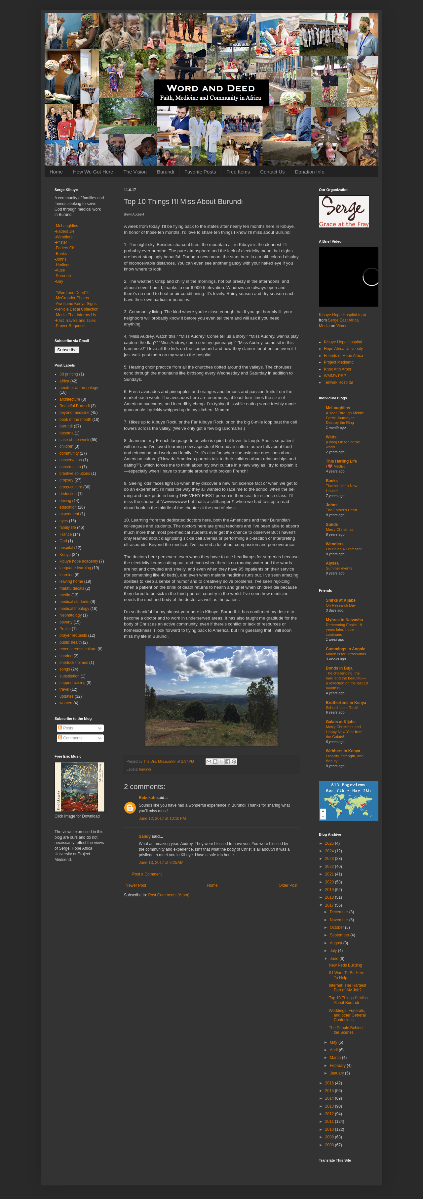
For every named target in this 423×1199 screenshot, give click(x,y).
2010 (330, 1129)
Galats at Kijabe (341, 722)
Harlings (63, 265)
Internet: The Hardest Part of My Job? (347, 987)
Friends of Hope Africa (343, 355)
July (334, 950)
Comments (70, 738)
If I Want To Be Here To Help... (346, 975)
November (339, 920)
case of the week (74, 439)
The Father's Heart (341, 510)
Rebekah (147, 797)
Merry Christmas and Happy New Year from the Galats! (344, 732)
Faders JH (65, 231)
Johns (61, 259)
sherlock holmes (73, 662)
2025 (330, 843)
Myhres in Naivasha (344, 620)
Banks (61, 253)
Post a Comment (147, 874)
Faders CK (65, 248)
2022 (330, 866)
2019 (330, 889)
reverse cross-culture (77, 649)
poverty (65, 622)
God (63, 541)
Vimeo (342, 326)
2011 (330, 1121)
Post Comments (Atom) (168, 895)
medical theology (74, 608)
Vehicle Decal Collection (77, 309)
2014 (330, 1098)
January (337, 1073)
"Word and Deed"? (72, 292)
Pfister (61, 242)
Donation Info (310, 172)
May (334, 1042)
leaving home (71, 581)
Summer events (339, 568)
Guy (59, 281)
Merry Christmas (340, 529)
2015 (330, 1090)
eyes (63, 521)
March (336, 1057)
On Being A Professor (344, 549)
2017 (330, 905)
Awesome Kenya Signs (76, 303)
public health (70, 642)
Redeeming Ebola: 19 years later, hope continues (344, 630)
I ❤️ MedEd (336, 466)
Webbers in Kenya (343, 751)
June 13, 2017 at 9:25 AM (161, 862)
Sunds (332, 524)
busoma (66, 433)
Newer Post (136, 885)
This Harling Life (341, 461)
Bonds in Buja (339, 668)
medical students (74, 601)
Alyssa (332, 563)
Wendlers (64, 237)
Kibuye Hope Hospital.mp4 (342, 315)
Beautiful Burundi (74, 406)
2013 (330, 1106)
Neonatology (70, 615)
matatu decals (71, 588)
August (336, 943)
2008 (330, 1145)
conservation (70, 460)
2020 (330, 882)
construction (70, 467)
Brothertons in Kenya (346, 702)
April (334, 1050)
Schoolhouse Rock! (342, 708)
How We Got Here (93, 172)
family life (67, 527)
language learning (75, 568)
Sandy (145, 836)
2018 (330, 897)
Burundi (165, 172)
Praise (65, 628)
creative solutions (74, 473)
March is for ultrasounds (346, 654)
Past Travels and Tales (76, 320)
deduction (68, 493)
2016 (330, 1083)
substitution (69, 676)
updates (66, 696)
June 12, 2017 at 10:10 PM (162, 818)
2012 (330, 1114)
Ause (60, 270)
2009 (330, 1137)
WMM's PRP (335, 376)
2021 (330, 874)
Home (56, 172)
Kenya (65, 554)
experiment (69, 514)
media (64, 595)
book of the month (75, 419)
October (337, 927)
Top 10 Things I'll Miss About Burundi (348, 1000)
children (66, 446)
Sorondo (63, 276)
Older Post (288, 885)
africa (64, 381)
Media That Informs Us (76, 315)
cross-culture (70, 487)
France (65, 534)
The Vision (135, 172)
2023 (330, 858)
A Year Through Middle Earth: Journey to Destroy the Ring (345, 418)
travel (64, 689)
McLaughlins (67, 226)
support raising (72, 682)
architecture (69, 399)
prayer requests (73, 635)
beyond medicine (74, 412)
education (68, 507)
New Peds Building (345, 965)
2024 (330, 851)
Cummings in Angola (345, 649)
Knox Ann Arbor (337, 369)
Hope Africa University (343, 348)
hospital (66, 547)
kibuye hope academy (78, 561)
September (340, 935)
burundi (145, 769)
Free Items (238, 172)
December (339, 912)
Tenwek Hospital (338, 382)
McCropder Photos (72, 298)
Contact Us (272, 172)
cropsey (66, 480)
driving (65, 500)
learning (66, 575)
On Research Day (341, 605)
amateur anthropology (78, 387)
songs (64, 669)
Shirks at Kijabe (341, 600)
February (338, 1065)
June (334, 958)
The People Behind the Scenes (346, 1030)
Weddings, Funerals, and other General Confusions (347, 1015)
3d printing (68, 374)
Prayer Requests (70, 326)
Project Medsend (339, 362)
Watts (331, 437)
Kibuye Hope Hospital (343, 342)
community (69, 453)
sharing (65, 656)
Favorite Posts (200, 172)
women (65, 703)
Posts (65, 728)
